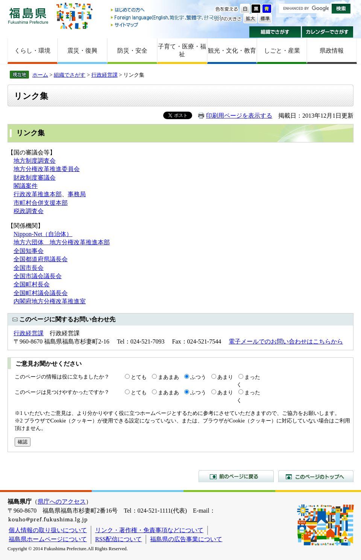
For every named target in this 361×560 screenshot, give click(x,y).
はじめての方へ (166, 10)
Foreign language (166, 17)
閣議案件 (26, 186)
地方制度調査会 (35, 160)
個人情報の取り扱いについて (48, 530)
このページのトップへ (315, 476)
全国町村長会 (32, 284)
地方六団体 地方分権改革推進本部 (62, 242)
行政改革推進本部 (38, 194)
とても (139, 377)
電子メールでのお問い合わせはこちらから (286, 341)
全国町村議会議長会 (41, 293)
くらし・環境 (32, 50)
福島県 (28, 15)
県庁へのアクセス (62, 501)
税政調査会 (29, 211)
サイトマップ (166, 24)
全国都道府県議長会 (41, 259)
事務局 (77, 194)
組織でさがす (275, 32)
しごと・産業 (282, 50)
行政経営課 (104, 75)
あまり (225, 377)
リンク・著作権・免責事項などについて (149, 530)
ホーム (40, 75)
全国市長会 (29, 268)
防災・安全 (132, 50)
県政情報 (332, 50)
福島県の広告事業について (186, 539)
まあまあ (168, 377)
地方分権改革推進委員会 (47, 169)
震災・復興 (82, 50)
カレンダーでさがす (327, 32)
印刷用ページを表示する (239, 115)
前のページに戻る (236, 476)
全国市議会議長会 (38, 276)
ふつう (198, 377)
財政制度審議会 (35, 177)
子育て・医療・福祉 (182, 50)
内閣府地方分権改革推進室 (50, 301)
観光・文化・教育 (232, 50)
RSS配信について (118, 539)
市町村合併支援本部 (41, 203)
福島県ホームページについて (48, 539)
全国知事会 (29, 251)
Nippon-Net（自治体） (43, 234)
